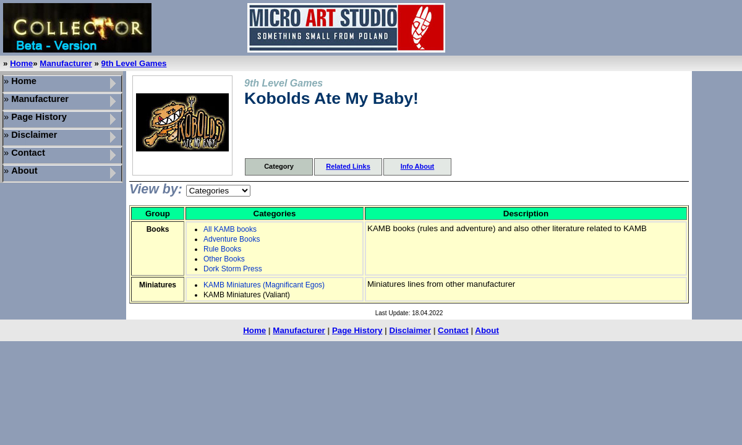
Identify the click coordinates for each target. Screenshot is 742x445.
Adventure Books (231, 239)
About (487, 330)
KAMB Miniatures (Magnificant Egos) (264, 285)
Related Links (348, 166)
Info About (418, 166)
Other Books (224, 259)
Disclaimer (410, 330)
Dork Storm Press (232, 269)
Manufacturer (66, 63)
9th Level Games (134, 63)
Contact (453, 330)
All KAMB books (230, 229)
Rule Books (222, 249)
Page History (357, 330)
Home (21, 63)
